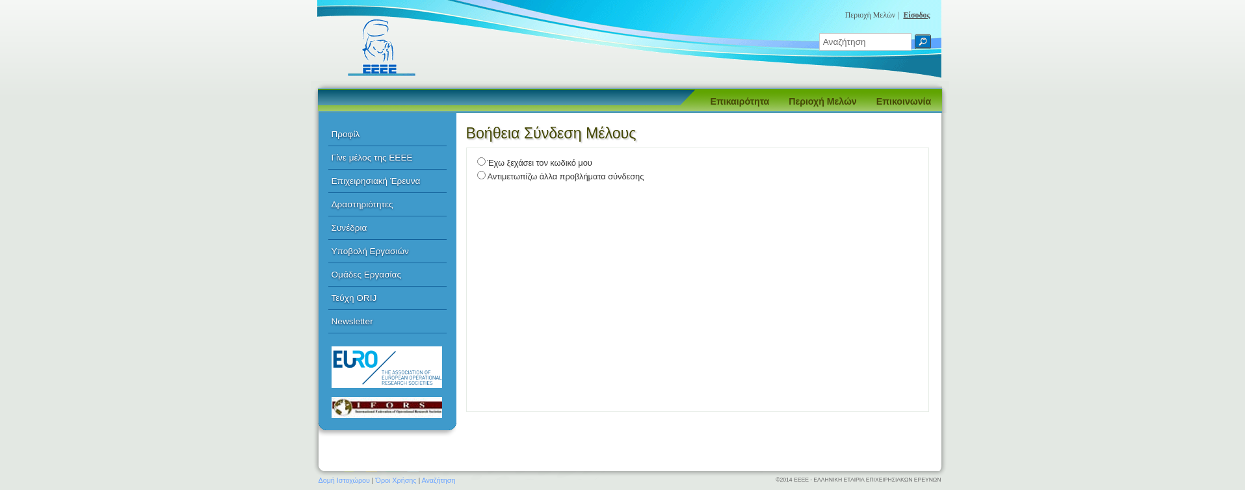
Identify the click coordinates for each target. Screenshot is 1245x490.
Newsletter (352, 321)
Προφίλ (346, 134)
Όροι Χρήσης (396, 480)
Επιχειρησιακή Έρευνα (376, 181)
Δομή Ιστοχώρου (344, 480)
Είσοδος (916, 14)
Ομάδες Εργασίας (367, 274)
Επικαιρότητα (740, 101)
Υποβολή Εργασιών (370, 251)
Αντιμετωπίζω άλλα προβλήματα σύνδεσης (566, 176)
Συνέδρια (349, 228)
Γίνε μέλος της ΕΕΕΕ (372, 157)
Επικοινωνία (903, 101)
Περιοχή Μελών (822, 101)
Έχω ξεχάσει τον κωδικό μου (540, 163)
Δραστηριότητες (362, 204)
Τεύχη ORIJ (354, 298)
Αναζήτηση (439, 480)
